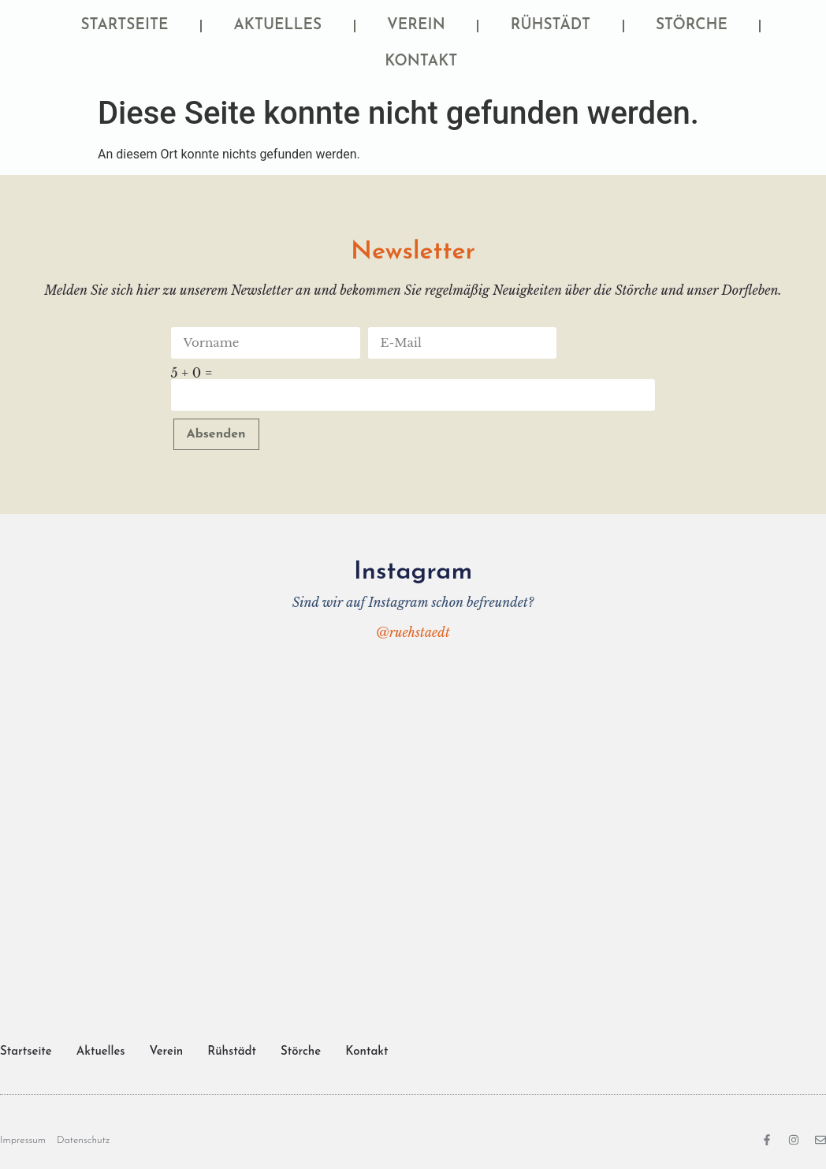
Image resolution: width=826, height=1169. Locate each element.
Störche (691, 25)
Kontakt (421, 61)
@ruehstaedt (413, 632)
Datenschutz (83, 1140)
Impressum (23, 1140)
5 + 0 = (192, 373)
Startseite (125, 25)
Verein (416, 25)
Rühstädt (550, 25)
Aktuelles (278, 25)
